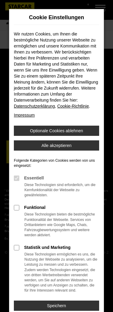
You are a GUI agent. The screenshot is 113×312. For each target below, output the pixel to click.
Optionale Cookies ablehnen (56, 130)
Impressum (24, 115)
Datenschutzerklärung (34, 106)
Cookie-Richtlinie (73, 106)
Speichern (56, 305)
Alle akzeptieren (57, 145)
